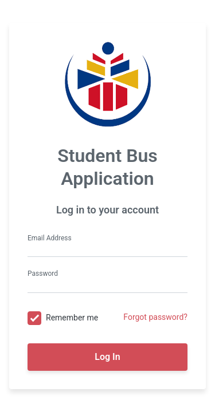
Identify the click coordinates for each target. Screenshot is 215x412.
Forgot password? (155, 317)
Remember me (72, 317)
